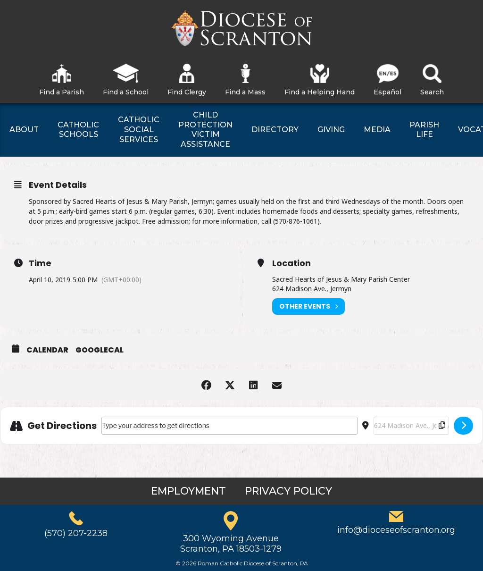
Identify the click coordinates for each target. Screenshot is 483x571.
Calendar (47, 350)
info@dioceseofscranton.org (396, 530)
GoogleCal (99, 350)
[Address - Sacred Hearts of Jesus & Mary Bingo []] (229, 426)
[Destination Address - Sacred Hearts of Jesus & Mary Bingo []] (411, 426)
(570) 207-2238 (76, 533)
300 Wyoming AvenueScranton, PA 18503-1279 (231, 543)
